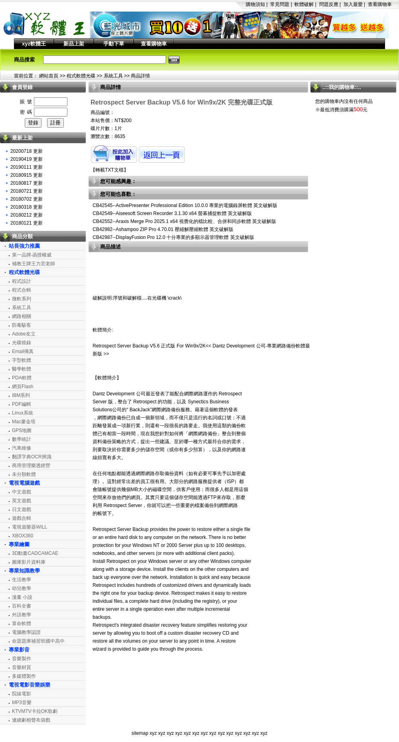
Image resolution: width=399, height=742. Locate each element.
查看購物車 (380, 4)
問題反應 (328, 4)
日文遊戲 (21, 509)
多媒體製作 (24, 676)
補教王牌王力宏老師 (33, 263)
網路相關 (21, 316)
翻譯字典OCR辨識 (31, 457)
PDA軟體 (22, 378)
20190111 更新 (26, 167)
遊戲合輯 (21, 518)
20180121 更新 (26, 223)
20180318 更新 (26, 207)
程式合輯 (21, 290)
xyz (153, 733)
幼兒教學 (21, 588)
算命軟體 (21, 623)
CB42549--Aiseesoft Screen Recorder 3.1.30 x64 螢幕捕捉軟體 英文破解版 (172, 213)
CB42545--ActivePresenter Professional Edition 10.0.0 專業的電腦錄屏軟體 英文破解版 (185, 205)
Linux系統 (22, 413)
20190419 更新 (26, 159)
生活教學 (21, 579)
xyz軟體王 (34, 44)
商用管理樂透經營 (31, 465)
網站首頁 (48, 76)
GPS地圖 (22, 430)
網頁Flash (22, 386)
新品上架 (73, 44)
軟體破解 (304, 4)
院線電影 (21, 694)
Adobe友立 (24, 334)
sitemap (140, 733)
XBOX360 (22, 536)
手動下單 (113, 44)
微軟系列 (21, 299)
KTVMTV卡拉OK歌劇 (34, 711)
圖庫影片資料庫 (28, 562)
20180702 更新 (26, 199)
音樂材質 (21, 667)
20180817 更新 (26, 183)
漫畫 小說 (22, 597)
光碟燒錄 (21, 342)
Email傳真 (23, 351)
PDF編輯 (21, 404)
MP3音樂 (22, 702)
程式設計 (21, 281)
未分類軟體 (24, 474)
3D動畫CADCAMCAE (35, 553)
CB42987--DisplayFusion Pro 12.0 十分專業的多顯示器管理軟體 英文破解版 (173, 237)
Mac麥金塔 (24, 421)
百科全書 (21, 606)
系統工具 (113, 76)
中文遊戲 (21, 492)
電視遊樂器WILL (29, 527)
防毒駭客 (21, 325)
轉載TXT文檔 (109, 170)
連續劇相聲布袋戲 (31, 720)
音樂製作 (21, 658)
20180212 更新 (26, 215)
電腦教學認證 (26, 632)
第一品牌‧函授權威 (31, 255)
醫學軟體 (21, 369)
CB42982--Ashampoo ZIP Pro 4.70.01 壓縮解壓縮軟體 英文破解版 (163, 229)
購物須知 (255, 4)
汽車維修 (21, 448)
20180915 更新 (26, 175)
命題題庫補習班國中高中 (38, 641)
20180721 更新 (26, 191)
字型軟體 (21, 360)
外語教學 (21, 615)
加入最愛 (353, 4)
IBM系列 (21, 395)
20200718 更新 (26, 151)
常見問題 (279, 4)
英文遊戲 (21, 500)
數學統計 (21, 439)
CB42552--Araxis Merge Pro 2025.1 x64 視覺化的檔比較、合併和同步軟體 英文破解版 (184, 221)
